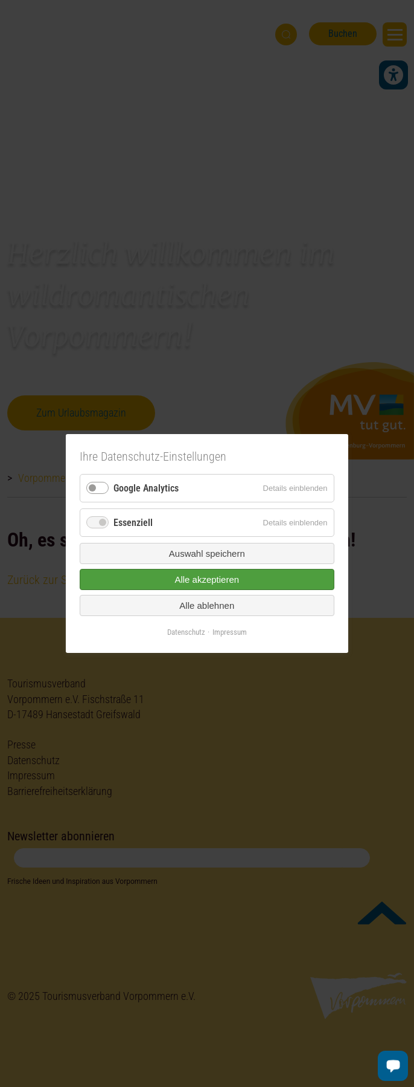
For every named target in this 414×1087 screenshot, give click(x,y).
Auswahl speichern (207, 553)
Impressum (229, 632)
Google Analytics (146, 488)
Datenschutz (186, 632)
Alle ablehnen (207, 605)
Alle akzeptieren (207, 579)
